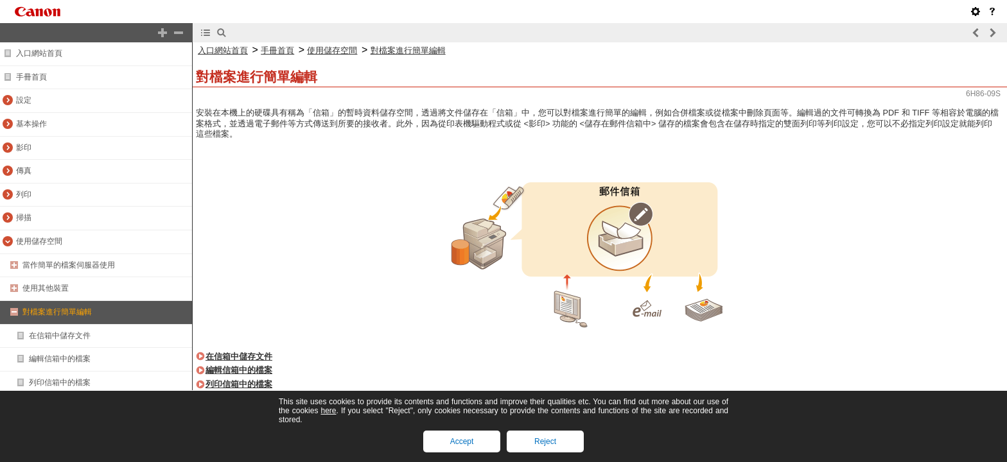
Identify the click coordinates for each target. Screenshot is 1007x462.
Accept (462, 441)
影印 (23, 147)
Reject (545, 441)
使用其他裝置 (45, 288)
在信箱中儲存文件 (60, 335)
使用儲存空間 (39, 241)
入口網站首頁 (39, 53)
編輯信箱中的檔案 (60, 358)
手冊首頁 (31, 77)
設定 (23, 100)
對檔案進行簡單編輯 (57, 311)
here (328, 410)
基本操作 (31, 123)
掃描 (23, 217)
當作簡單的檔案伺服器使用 (68, 265)
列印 (23, 194)
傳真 (23, 170)
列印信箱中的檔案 (60, 382)
